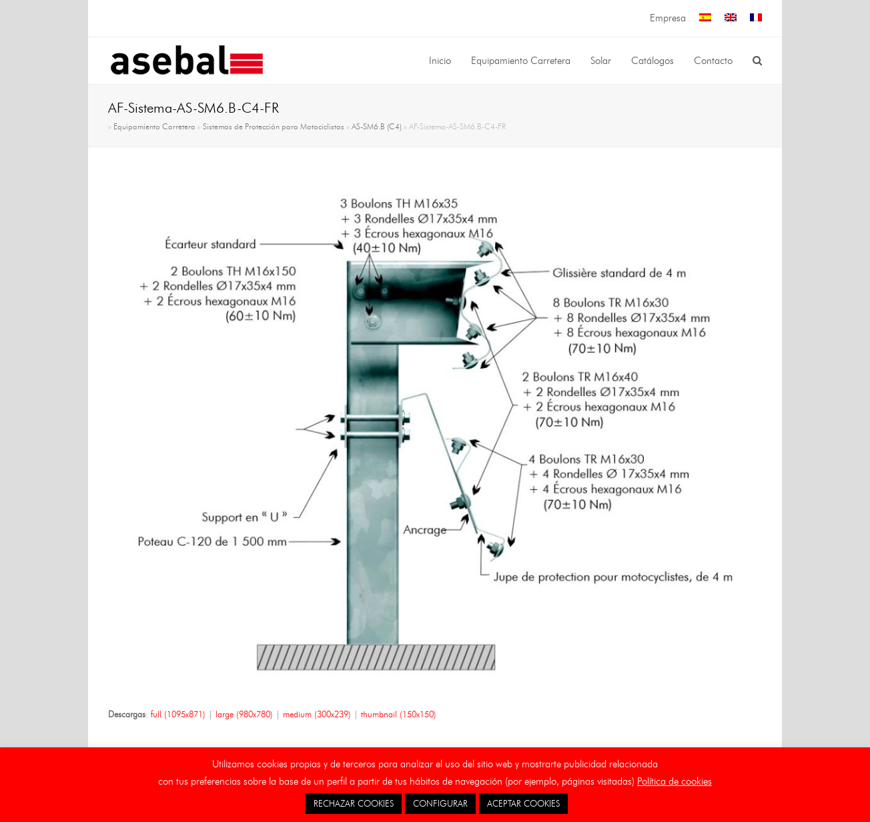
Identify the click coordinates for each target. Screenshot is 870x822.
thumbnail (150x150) (398, 714)
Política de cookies (674, 781)
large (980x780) (244, 714)
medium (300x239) (317, 714)
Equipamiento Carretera (154, 126)
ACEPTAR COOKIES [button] (523, 803)
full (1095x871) (178, 714)
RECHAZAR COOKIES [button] (354, 803)
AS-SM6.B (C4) (377, 126)
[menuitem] (705, 18)
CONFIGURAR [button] (440, 803)
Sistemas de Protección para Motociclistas (273, 126)
